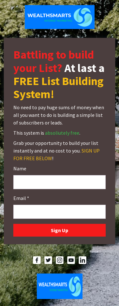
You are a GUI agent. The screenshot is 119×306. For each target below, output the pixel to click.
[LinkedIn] (82, 260)
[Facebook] (37, 260)
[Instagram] (59, 260)
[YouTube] (71, 260)
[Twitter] (48, 260)
